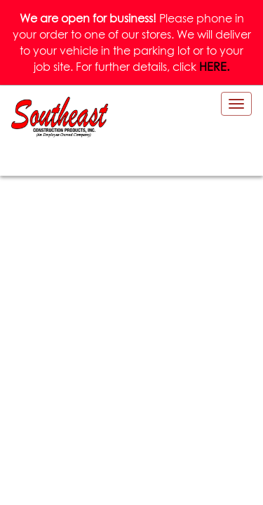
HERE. (214, 67)
